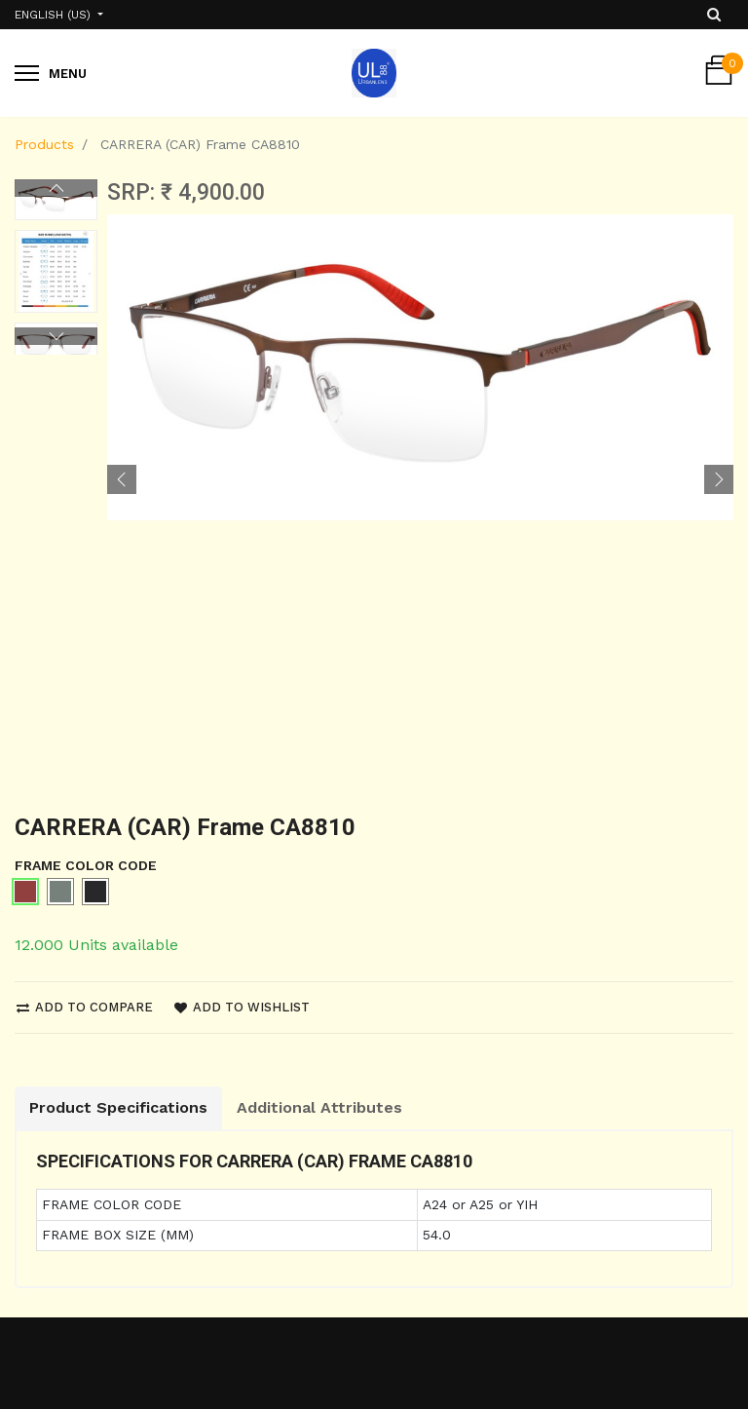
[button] (121, 196)
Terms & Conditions (82, 1237)
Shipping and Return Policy (85, 1140)
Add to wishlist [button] (242, 543)
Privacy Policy (61, 1202)
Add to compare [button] (85, 543)
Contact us (239, 1164)
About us (232, 1129)
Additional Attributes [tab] (319, 644)
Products (44, 144)
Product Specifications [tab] (118, 644)
